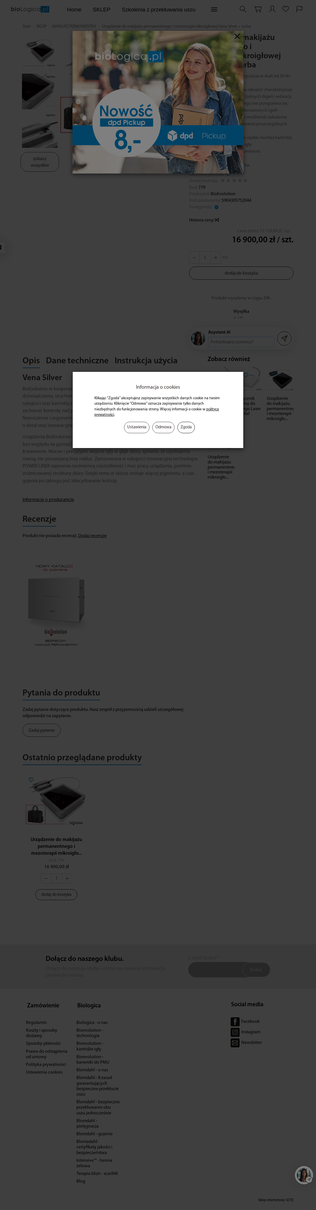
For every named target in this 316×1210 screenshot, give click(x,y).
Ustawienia (136, 427)
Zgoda (186, 427)
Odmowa (163, 427)
